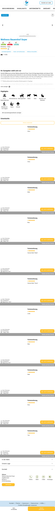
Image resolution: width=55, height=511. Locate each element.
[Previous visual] (2, 25)
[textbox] (27, 79)
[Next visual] (52, 25)
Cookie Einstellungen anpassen (27, 501)
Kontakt (27, 465)
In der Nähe (27, 456)
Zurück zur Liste (47, 3)
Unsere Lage (27, 460)
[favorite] (52, 14)
